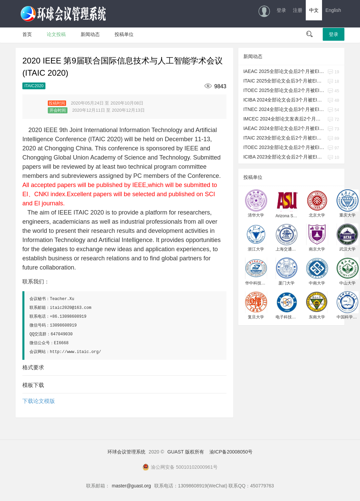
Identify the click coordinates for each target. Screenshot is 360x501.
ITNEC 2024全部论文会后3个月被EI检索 (284, 109)
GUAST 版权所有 (185, 451)
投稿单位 (124, 34)
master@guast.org (131, 485)
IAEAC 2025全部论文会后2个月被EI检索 (284, 71)
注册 (297, 10)
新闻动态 (90, 34)
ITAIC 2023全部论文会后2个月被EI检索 (284, 138)
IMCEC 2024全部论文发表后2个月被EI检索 (284, 119)
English (333, 10)
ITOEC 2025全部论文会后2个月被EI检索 (284, 90)
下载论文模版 (38, 401)
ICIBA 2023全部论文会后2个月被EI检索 (284, 157)
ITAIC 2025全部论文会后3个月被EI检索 (284, 81)
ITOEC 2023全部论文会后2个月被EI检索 (284, 147)
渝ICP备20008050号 (231, 451)
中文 (314, 10)
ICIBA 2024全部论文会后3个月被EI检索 (284, 100)
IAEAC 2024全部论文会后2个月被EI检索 (284, 128)
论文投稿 (56, 34)
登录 (281, 10)
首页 (27, 34)
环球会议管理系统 (126, 451)
